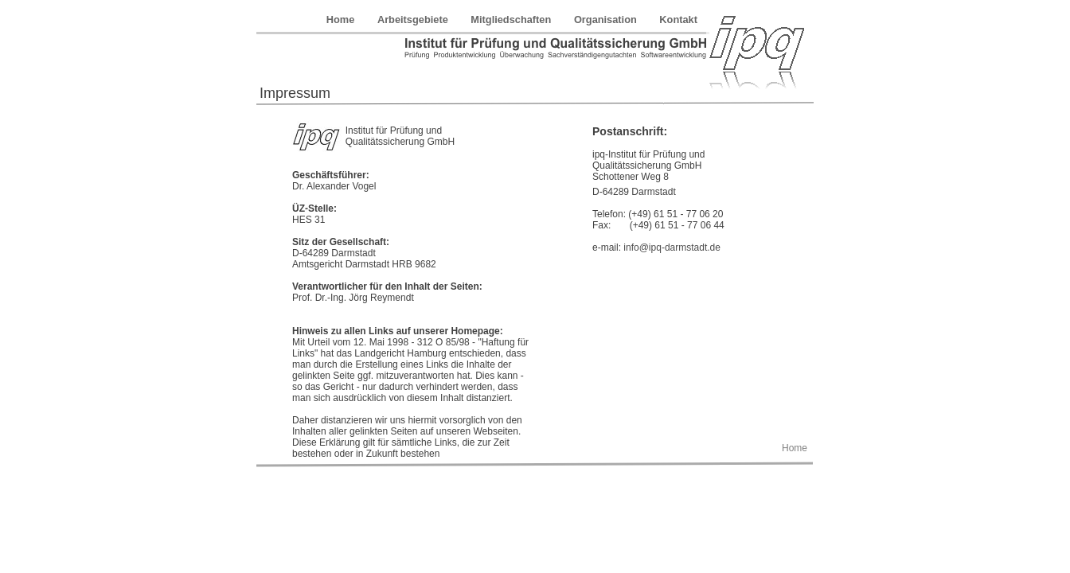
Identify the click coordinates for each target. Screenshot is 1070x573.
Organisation (606, 19)
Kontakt (678, 19)
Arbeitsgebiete (414, 19)
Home (341, 19)
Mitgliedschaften (512, 19)
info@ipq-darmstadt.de (671, 247)
